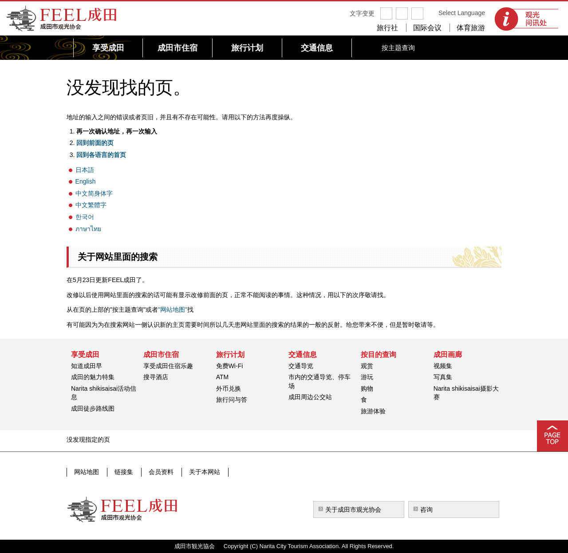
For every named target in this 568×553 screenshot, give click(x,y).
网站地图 (86, 471)
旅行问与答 (231, 399)
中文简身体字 (94, 193)
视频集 (443, 365)
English (85, 181)
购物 (367, 388)
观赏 (367, 365)
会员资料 (159, 471)
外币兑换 (228, 388)
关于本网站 (201, 471)
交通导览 (300, 365)
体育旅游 (471, 27)
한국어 (84, 216)
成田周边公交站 (310, 396)
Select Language (461, 12)
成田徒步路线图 (92, 408)
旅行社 (387, 27)
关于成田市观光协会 (353, 509)
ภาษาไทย (88, 228)
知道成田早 (86, 365)
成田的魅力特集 (92, 376)
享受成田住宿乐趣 (168, 365)
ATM (222, 376)
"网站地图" (172, 309)
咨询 (426, 509)
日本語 (84, 169)
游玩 (367, 376)
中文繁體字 (90, 204)
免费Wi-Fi (229, 365)
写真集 (443, 376)
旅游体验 (373, 411)
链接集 (123, 471)
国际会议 (427, 27)
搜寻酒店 (155, 376)
